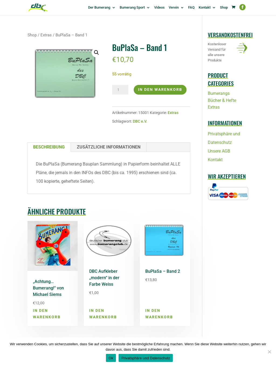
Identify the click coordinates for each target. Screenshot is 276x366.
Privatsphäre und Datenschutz (145, 358)
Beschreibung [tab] (49, 147)
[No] (269, 351)
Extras (46, 35)
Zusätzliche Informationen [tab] (108, 147)
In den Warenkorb (160, 89)
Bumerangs (219, 93)
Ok (111, 358)
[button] (96, 52)
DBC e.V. (140, 121)
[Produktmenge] (120, 90)
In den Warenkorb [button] (47, 313)
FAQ (191, 7)
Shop (224, 7)
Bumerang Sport (132, 7)
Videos (159, 7)
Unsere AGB (219, 151)
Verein (174, 7)
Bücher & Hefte (222, 100)
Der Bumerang (99, 7)
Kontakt (205, 7)
